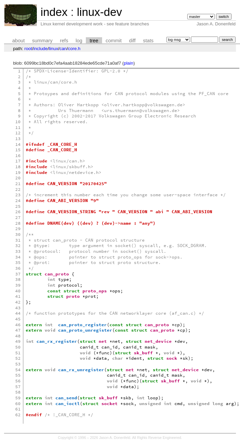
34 (18, 257)
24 (18, 200)
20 (18, 178)
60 (18, 403)
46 (18, 325)
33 (18, 251)
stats (148, 40)
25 (18, 206)
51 (18, 353)
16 (18, 155)
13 (18, 138)
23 (18, 195)
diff (132, 40)
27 (18, 217)
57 (18, 387)
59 (18, 398)
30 (18, 234)
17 (18, 161)
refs (64, 40)
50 (18, 347)
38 (18, 279)
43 (18, 308)
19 (18, 172)
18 (18, 167)
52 (18, 358)
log (79, 40)
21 (18, 183)
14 (18, 144)
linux (53, 48)
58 (18, 392)
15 (18, 150)
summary (42, 40)
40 (18, 291)
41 (18, 296)
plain (128, 63)
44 (18, 313)
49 (18, 341)
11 (18, 127)
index (54, 12)
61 (18, 409)
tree (94, 40)
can (63, 48)
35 (18, 262)
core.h (74, 48)
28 (18, 223)
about (18, 40)
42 (18, 302)
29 (18, 228)
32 (18, 245)
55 (18, 375)
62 (18, 415)
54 (18, 370)
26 (18, 212)
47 (18, 330)
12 (18, 133)
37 (18, 274)
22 (18, 189)
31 (18, 240)
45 (18, 319)
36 (18, 268)
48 (18, 336)
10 (18, 122)
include (40, 48)
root (28, 48)
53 (18, 364)
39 (18, 285)
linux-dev (99, 12)
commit (114, 40)
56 (18, 381)
